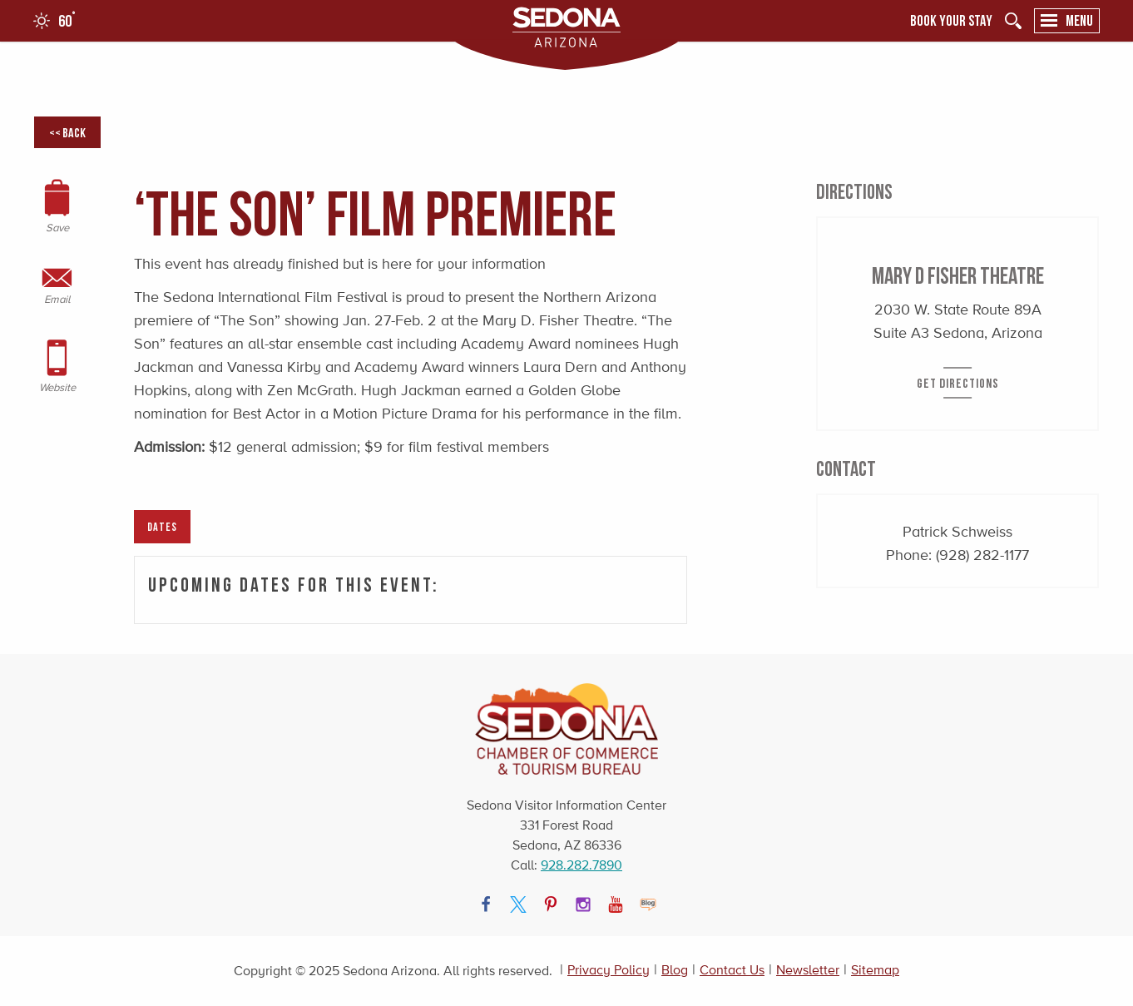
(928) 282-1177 (982, 555)
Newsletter (807, 970)
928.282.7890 (581, 865)
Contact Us (732, 970)
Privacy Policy (608, 970)
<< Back (67, 132)
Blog (674, 970)
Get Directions (958, 382)
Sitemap (875, 970)
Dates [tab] (162, 526)
